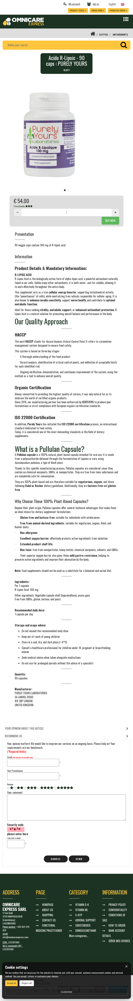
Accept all (11, 983)
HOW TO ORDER (117, 925)
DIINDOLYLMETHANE (85, 931)
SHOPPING (103, 34)
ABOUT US (47, 910)
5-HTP (78, 915)
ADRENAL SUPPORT (85, 920)
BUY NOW (110, 221)
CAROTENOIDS (82, 925)
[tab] (66, 728)
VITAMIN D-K (82, 905)
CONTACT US (49, 920)
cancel (56, 859)
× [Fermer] (126, 966)
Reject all (27, 983)
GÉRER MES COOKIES (119, 941)
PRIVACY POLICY (117, 905)
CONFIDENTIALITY (118, 910)
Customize (66, 991)
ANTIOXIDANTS (120, 34)
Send (79, 859)
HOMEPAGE (47, 905)
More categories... (78, 936)
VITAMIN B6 (81, 910)
